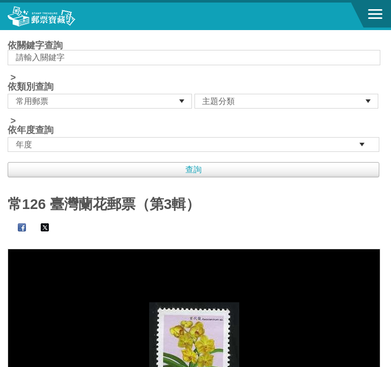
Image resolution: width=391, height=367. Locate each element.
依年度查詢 (30, 130)
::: (11, 34)
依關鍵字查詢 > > (195, 96)
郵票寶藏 (64, 16)
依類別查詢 (30, 86)
